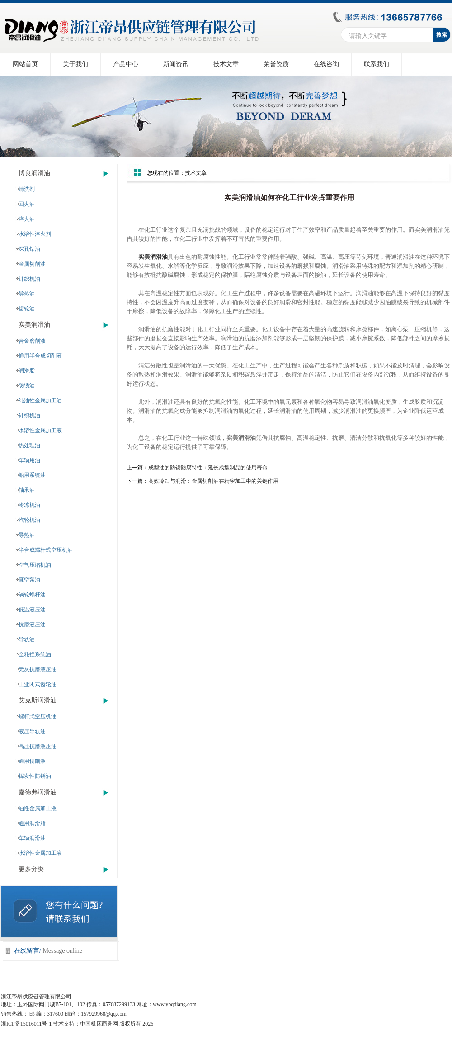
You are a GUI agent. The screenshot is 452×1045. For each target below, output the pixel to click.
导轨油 (27, 639)
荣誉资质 (276, 64)
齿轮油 (27, 308)
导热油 (27, 294)
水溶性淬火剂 (35, 234)
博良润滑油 (34, 173)
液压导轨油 (32, 731)
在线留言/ (48, 950)
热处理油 (29, 445)
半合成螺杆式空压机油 (46, 550)
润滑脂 (27, 370)
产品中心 (125, 64)
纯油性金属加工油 (40, 400)
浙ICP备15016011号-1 (26, 1024)
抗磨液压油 (32, 624)
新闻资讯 (175, 64)
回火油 (27, 204)
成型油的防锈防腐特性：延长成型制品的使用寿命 (208, 467)
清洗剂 (27, 189)
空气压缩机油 (35, 565)
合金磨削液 (32, 341)
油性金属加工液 (37, 808)
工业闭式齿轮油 (37, 684)
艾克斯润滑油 (37, 700)
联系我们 (376, 64)
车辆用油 (29, 460)
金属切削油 (32, 264)
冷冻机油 (29, 505)
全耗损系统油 (35, 654)
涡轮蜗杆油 (32, 595)
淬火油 (27, 219)
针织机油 (29, 279)
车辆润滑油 (32, 838)
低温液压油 (32, 609)
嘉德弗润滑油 (37, 792)
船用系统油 (32, 475)
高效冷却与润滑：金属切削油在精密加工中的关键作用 (213, 481)
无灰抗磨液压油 (37, 669)
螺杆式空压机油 (37, 716)
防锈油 (27, 385)
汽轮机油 (29, 520)
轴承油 (27, 490)
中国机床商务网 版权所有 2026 (116, 1024)
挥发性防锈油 (35, 776)
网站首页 (25, 64)
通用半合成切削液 (40, 356)
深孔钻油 (29, 249)
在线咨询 (326, 64)
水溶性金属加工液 (40, 430)
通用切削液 (32, 761)
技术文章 (226, 64)
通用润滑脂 (32, 823)
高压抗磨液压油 (37, 746)
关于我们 (75, 64)
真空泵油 (29, 580)
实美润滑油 (34, 324)
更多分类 (31, 869)
